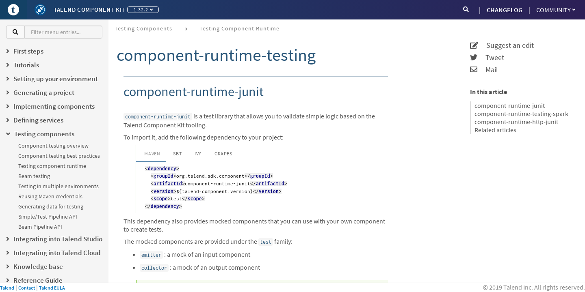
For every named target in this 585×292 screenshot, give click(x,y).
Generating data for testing (50, 206)
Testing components (143, 28)
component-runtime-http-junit (516, 122)
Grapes (223, 153)
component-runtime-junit (509, 105)
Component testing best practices (59, 155)
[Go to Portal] (13, 9)
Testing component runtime (52, 166)
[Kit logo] (40, 9)
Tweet (487, 58)
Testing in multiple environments (58, 186)
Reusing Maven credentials (50, 196)
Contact (26, 288)
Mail (484, 70)
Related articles (495, 130)
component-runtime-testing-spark (521, 114)
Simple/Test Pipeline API (47, 216)
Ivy (198, 153)
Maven (152, 153)
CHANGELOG (504, 10)
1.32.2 (143, 9)
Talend (7, 288)
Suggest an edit (502, 45)
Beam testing (34, 176)
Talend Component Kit (89, 9)
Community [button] (555, 10)
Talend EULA (52, 288)
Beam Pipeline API (40, 226)
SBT (177, 153)
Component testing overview (53, 145)
